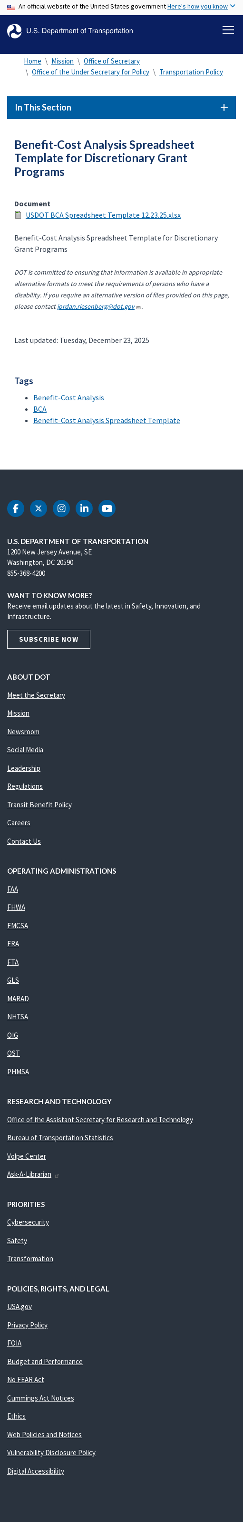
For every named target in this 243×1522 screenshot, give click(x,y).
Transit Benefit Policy (39, 804)
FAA (12, 889)
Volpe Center (26, 1156)
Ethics (16, 1416)
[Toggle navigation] (228, 30)
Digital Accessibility (35, 1471)
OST (13, 1053)
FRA (13, 943)
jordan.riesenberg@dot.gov (99, 306)
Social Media (25, 749)
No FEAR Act (25, 1379)
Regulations (25, 786)
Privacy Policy (27, 1324)
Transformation (30, 1258)
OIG (12, 1035)
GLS (13, 980)
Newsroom (23, 731)
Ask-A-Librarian (33, 1174)
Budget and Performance (45, 1361)
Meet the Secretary (36, 695)
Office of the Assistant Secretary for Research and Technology (100, 1119)
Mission (62, 60)
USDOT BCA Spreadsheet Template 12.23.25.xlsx (103, 215)
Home (32, 60)
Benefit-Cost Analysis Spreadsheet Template (106, 420)
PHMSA (18, 1071)
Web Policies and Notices (44, 1434)
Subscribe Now (48, 639)
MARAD (18, 998)
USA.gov (19, 1306)
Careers (18, 822)
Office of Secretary (112, 60)
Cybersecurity (28, 1222)
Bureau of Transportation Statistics (60, 1137)
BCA (40, 409)
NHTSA (17, 1016)
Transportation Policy (191, 71)
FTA (13, 962)
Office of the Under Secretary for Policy (90, 71)
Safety (17, 1240)
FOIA (14, 1342)
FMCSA (17, 925)
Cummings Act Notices (40, 1397)
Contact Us (24, 841)
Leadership (23, 768)
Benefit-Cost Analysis (68, 397)
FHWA (16, 907)
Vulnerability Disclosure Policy (51, 1452)
